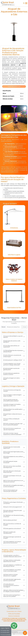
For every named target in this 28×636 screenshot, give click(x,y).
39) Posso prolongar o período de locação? (12, 537)
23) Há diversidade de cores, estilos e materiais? (13, 457)
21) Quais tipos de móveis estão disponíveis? (11, 448)
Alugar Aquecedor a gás (14, 86)
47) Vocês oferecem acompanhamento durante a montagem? (11, 586)
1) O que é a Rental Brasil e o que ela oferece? (13, 337)
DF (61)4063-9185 (21, 621)
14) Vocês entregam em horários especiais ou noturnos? (12, 405)
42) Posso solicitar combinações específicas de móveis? (11, 561)
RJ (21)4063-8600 (21, 618)
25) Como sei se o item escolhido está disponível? (12, 467)
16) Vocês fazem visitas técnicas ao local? (12, 415)
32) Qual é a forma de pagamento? (12, 507)
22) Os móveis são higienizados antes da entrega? (13, 452)
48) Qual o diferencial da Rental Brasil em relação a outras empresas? (13, 591)
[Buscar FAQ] (14, 327)
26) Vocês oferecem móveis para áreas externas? (12, 472)
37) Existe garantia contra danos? (12, 528)
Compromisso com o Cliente (14, 611)
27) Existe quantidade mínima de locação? (12, 476)
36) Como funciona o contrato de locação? (12, 524)
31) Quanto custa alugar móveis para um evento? (13, 503)
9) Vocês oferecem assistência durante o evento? (11, 374)
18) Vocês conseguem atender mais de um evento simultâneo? (12, 424)
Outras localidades (6, 634)
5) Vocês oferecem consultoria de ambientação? (12, 356)
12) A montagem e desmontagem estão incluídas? (12, 395)
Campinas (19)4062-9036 (7, 620)
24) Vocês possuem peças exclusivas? (10, 462)
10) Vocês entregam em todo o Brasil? (11, 379)
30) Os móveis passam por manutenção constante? (10, 491)
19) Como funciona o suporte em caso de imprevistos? (12, 429)
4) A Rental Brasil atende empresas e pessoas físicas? (13, 351)
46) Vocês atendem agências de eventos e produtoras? (12, 580)
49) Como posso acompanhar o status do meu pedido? (11, 596)
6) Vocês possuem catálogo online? (12, 360)
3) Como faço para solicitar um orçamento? (11, 346)
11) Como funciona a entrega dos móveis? (12, 391)
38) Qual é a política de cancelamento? (9, 533)
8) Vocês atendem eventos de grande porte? (11, 369)
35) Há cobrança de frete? (10, 520)
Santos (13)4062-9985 (17, 620)
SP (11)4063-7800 (6, 618)
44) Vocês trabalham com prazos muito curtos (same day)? (12, 570)
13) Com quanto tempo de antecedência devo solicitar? (11, 400)
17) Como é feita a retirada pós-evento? (11, 419)
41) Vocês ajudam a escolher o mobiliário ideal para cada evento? (12, 556)
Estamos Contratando (14, 616)
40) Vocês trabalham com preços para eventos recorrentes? (12, 542)
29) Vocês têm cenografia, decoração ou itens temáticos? (13, 486)
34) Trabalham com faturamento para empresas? (13, 516)
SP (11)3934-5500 (13, 618)
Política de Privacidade (14, 614)
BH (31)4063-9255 (13, 621)
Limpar (24, 327)
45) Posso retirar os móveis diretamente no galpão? (10, 575)
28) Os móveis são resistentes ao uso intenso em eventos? (13, 481)
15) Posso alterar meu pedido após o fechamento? (12, 410)
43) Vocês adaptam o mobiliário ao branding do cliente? (12, 566)
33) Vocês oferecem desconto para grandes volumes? (12, 511)
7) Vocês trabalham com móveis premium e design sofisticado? (11, 364)
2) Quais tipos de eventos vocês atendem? (11, 342)
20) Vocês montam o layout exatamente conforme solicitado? (12, 434)
